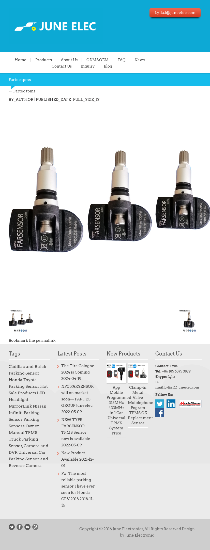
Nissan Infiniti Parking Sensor (28, 413)
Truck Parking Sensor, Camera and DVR (28, 446)
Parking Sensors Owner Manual (24, 426)
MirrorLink (20, 406)
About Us (69, 59)
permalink (45, 340)
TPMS (31, 432)
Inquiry (88, 66)
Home (20, 59)
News (139, 59)
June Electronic (139, 535)
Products (43, 59)
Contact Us (62, 66)
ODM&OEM (97, 59)
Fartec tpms (22, 91)
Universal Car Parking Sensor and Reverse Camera (28, 459)
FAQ (121, 59)
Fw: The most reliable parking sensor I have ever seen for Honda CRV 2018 (78, 486)
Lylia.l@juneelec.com (181, 387)
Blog (108, 66)
